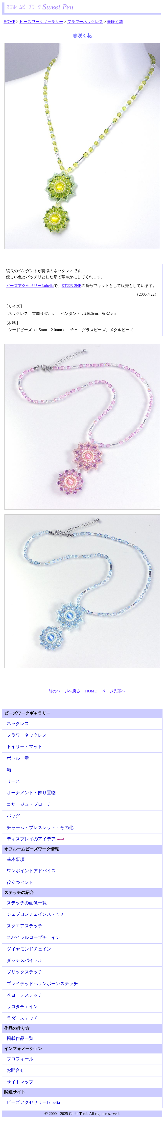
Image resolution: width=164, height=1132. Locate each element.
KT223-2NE (71, 285)
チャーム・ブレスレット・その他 (40, 827)
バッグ (13, 815)
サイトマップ (20, 1081)
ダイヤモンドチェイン (29, 949)
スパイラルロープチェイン (33, 937)
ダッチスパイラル (24, 960)
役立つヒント (20, 882)
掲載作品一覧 (20, 1038)
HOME (91, 691)
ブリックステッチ (24, 972)
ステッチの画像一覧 (27, 902)
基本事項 (15, 859)
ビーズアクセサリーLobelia (30, 285)
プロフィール (20, 1058)
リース (13, 781)
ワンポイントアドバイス (31, 870)
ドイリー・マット (24, 746)
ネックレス (18, 723)
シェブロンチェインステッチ (36, 914)
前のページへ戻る (64, 691)
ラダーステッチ (22, 1018)
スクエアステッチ (24, 925)
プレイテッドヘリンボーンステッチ (42, 983)
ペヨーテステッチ (24, 995)
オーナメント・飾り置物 (31, 792)
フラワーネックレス (27, 735)
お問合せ (15, 1070)
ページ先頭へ (113, 691)
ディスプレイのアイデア (35, 838)
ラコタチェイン (22, 1006)
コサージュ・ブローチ (29, 804)
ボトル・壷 (18, 758)
